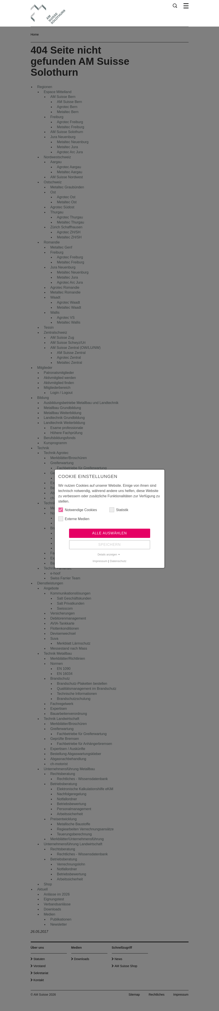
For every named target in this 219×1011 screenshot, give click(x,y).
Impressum (100, 561)
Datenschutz (118, 561)
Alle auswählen (109, 533)
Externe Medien (73, 518)
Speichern (109, 544)
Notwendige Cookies (77, 509)
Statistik (118, 509)
